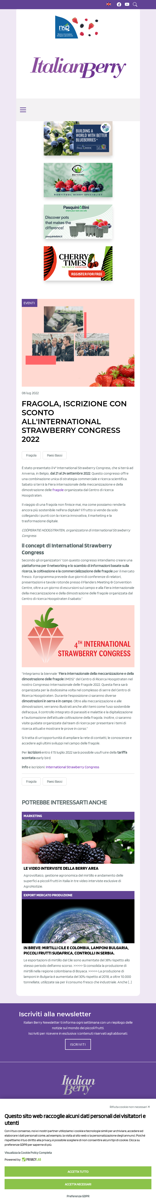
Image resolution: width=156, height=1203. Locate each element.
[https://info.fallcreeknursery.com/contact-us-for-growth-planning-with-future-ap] (78, 142)
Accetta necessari (78, 1184)
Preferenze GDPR (78, 1196)
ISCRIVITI (78, 1044)
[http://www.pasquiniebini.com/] (78, 225)
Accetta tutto (78, 1171)
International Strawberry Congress (72, 767)
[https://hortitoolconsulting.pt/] (78, 184)
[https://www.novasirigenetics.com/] (78, 27)
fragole (58, 490)
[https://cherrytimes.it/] (78, 267)
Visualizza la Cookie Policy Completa (28, 1152)
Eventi (30, 303)
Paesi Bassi (54, 455)
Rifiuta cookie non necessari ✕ (130, 1107)
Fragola (31, 455)
